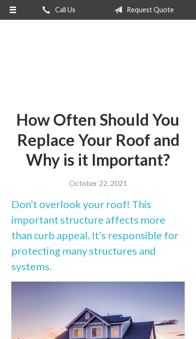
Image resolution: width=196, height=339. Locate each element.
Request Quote (142, 10)
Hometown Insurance (98, 61)
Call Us (57, 10)
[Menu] (12, 10)
